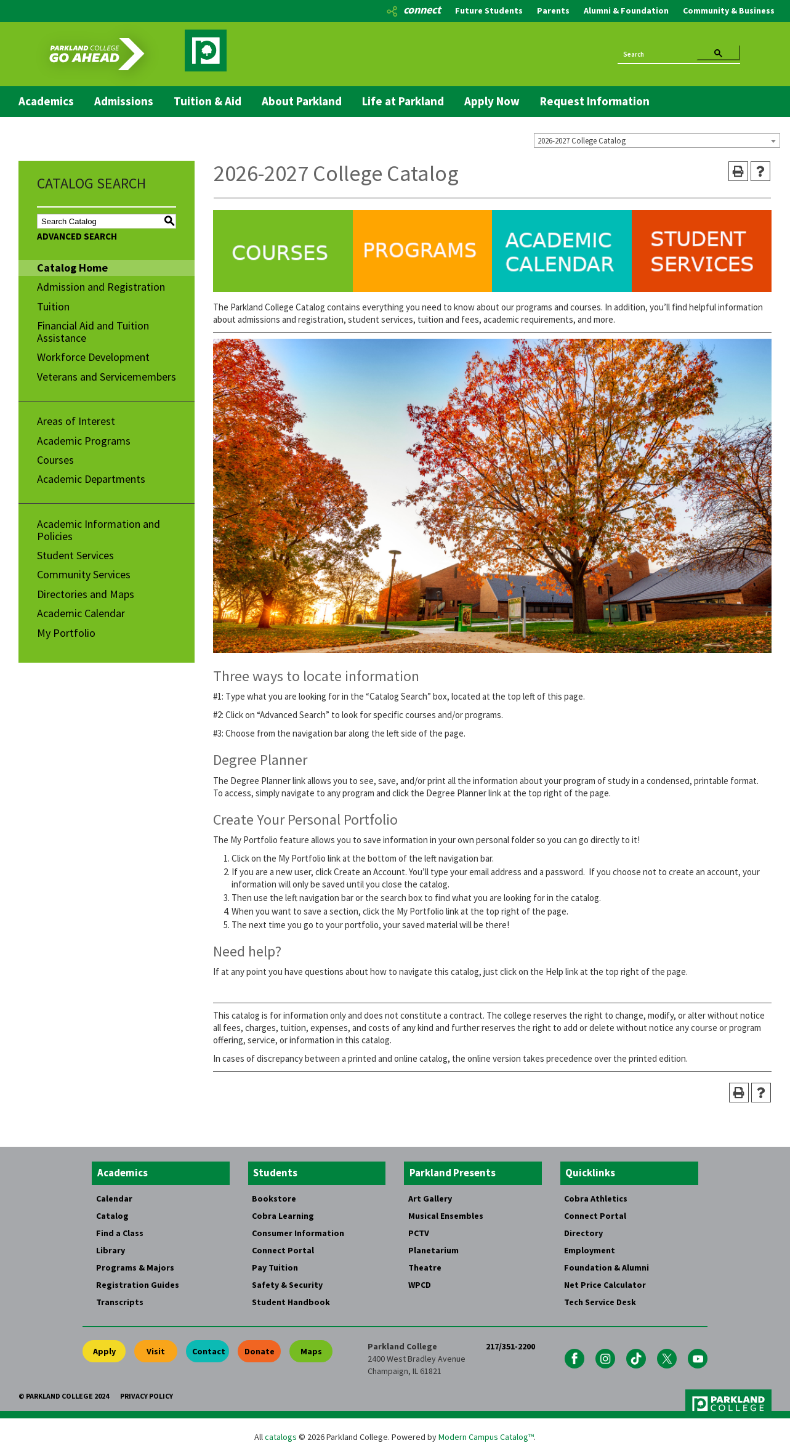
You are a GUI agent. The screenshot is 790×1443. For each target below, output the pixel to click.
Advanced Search (77, 236)
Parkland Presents (452, 1172)
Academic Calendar (81, 613)
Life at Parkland (403, 101)
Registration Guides (137, 1284)
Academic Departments (91, 479)
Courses (55, 460)
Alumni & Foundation (626, 10)
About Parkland (302, 101)
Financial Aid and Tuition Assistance (93, 331)
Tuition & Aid (207, 101)
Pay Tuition (275, 1267)
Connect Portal (283, 1250)
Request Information (595, 101)
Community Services (84, 574)
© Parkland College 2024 (63, 1396)
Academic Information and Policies (98, 530)
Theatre (424, 1267)
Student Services (75, 555)
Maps (311, 1351)
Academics (46, 101)
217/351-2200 (510, 1346)
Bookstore (274, 1198)
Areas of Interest (76, 421)
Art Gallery (430, 1198)
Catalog (112, 1215)
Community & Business (729, 10)
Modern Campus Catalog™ (486, 1436)
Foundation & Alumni (606, 1267)
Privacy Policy (146, 1396)
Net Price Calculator (605, 1284)
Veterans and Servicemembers (106, 377)
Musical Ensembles (445, 1215)
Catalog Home (72, 268)
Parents (553, 10)
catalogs (281, 1436)
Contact (208, 1351)
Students (275, 1172)
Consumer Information (298, 1233)
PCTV (418, 1233)
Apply (104, 1351)
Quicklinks (590, 1172)
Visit (156, 1351)
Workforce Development (93, 357)
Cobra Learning (283, 1215)
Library (110, 1250)
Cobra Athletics (595, 1198)
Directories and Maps (85, 594)
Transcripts (119, 1302)
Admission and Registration (101, 287)
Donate (259, 1351)
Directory (583, 1233)
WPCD (419, 1284)
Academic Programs (84, 441)
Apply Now (492, 101)
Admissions (123, 101)
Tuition (53, 306)
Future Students (489, 10)
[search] (657, 53)
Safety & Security (287, 1284)
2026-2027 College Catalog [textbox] (582, 140)
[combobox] (657, 140)
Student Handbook (291, 1302)
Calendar (114, 1198)
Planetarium (433, 1250)
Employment (589, 1250)
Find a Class (119, 1233)
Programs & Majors (135, 1267)
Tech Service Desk (600, 1302)
